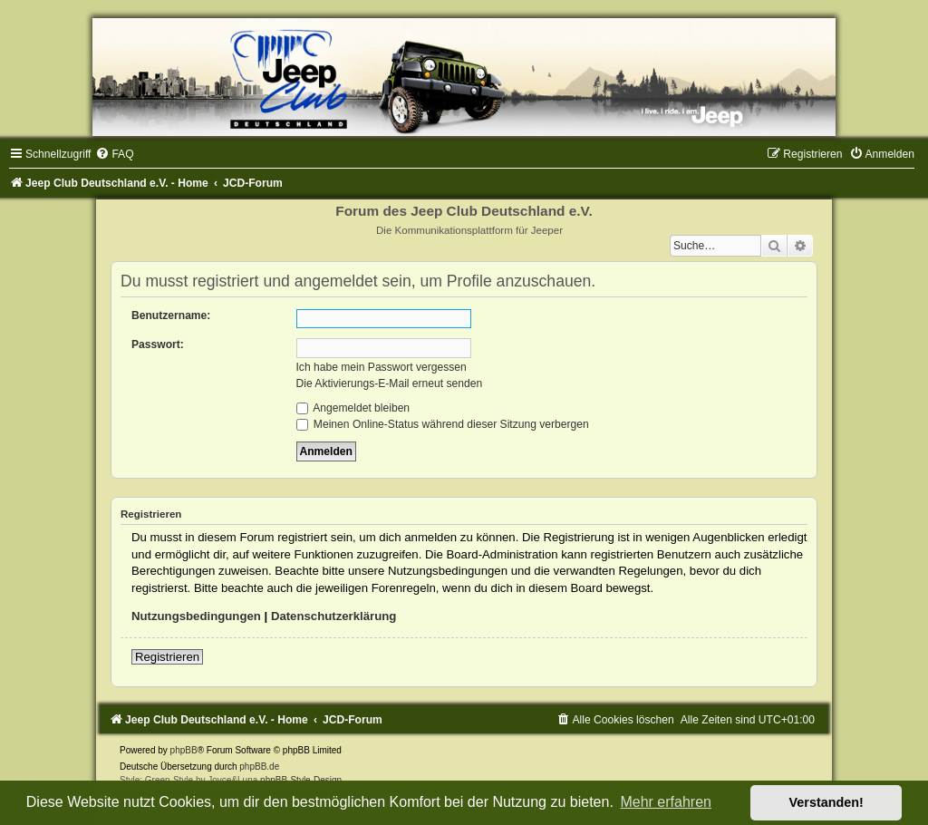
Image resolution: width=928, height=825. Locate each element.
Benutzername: (170, 315)
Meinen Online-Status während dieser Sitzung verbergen (442, 424)
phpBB (184, 750)
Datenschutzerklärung (334, 616)
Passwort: (157, 344)
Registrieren (167, 657)
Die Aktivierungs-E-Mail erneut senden (389, 383)
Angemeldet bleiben (353, 408)
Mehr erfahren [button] (665, 802)
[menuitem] (114, 154)
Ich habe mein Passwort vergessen (381, 367)
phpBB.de (259, 767)
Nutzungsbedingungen (196, 616)
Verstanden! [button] (826, 802)
